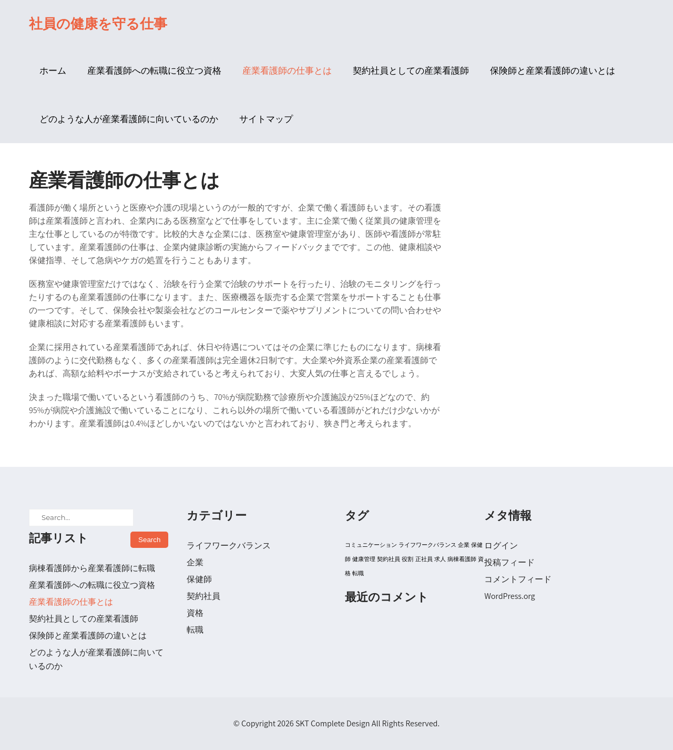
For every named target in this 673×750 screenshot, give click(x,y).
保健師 (199, 579)
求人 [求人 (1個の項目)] (440, 559)
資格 (195, 612)
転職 (195, 629)
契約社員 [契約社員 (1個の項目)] (388, 559)
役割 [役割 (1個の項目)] (407, 559)
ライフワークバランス (229, 545)
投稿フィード (509, 562)
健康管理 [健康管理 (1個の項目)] (363, 559)
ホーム (52, 70)
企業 (195, 562)
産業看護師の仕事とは (287, 70)
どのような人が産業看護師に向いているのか (128, 119)
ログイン (501, 545)
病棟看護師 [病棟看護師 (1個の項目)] (461, 559)
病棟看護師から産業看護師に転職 (92, 568)
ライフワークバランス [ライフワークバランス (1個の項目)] (427, 544)
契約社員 (203, 596)
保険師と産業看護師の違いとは (552, 70)
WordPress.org (509, 596)
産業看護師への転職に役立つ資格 (154, 70)
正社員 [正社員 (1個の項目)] (424, 559)
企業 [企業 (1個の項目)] (464, 544)
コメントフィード (518, 579)
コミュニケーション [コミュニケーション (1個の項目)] (371, 544)
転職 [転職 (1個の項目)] (358, 573)
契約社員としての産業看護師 (411, 70)
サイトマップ (266, 119)
